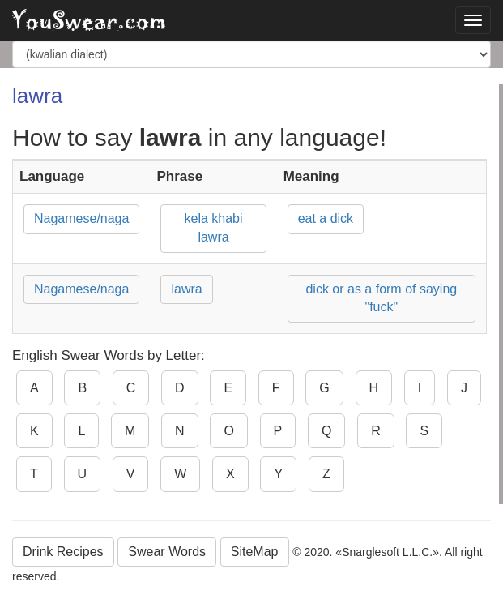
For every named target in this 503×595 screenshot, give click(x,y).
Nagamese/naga (81, 218)
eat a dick (325, 218)
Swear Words (167, 552)
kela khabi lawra (214, 228)
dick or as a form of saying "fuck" (381, 298)
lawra (186, 289)
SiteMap (255, 552)
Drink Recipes (63, 552)
